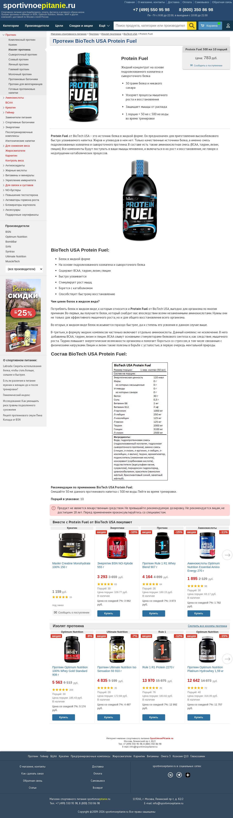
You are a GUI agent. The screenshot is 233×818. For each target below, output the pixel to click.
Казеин (13, 44)
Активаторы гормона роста (22, 199)
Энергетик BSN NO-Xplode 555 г (115, 565)
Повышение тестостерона (22, 195)
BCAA (9, 102)
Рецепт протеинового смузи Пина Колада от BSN (22, 417)
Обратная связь (222, 2)
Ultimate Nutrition (16, 256)
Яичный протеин (19, 64)
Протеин (94, 33)
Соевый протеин (19, 59)
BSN (8, 231)
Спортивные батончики (20, 122)
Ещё (102, 25)
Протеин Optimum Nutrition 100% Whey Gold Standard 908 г (70, 671)
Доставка (173, 2)
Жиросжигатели (15, 150)
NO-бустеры (13, 190)
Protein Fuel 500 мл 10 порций (206, 49)
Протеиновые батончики (23, 79)
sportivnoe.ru (39, 5)
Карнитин (11, 155)
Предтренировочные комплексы (90, 756)
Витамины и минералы (20, 175)
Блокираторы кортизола (21, 204)
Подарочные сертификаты (22, 214)
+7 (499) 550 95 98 (151, 9)
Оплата (187, 2)
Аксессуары (13, 209)
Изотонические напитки (20, 140)
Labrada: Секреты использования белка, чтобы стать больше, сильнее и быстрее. (22, 370)
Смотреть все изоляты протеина (207, 626)
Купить (108, 613)
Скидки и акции (81, 25)
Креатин (11, 107)
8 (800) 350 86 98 (196, 9)
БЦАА (53, 756)
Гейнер (10, 112)
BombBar (11, 241)
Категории (11, 25)
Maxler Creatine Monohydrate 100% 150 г (71, 565)
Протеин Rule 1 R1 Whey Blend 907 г (159, 565)
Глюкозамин (197, 756)
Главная (130, 2)
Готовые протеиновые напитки (22, 91)
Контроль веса (15, 160)
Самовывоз (202, 2)
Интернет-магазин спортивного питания (139, 738)
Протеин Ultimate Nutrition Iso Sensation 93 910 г (116, 669)
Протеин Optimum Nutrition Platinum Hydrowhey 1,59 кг (206, 669)
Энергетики (13, 127)
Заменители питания (19, 117)
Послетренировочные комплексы (19, 134)
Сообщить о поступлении (208, 65)
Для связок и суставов (19, 185)
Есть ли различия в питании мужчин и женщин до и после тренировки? (20, 385)
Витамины (153, 756)
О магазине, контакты (151, 2)
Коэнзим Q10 (180, 756)
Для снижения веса (18, 145)
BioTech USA (130, 33)
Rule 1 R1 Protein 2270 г (158, 667)
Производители (37, 25)
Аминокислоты (15, 97)
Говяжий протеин (19, 69)
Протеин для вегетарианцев (25, 84)
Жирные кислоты (16, 170)
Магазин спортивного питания (68, 33)
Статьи (32, 787)
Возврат (98, 787)
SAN (8, 246)
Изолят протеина (111, 33)
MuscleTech (13, 261)
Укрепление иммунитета (21, 180)
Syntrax (10, 251)
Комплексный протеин (22, 39)
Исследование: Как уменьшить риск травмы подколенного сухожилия (21, 405)
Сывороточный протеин (23, 54)
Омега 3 (166, 756)
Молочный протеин (20, 74)
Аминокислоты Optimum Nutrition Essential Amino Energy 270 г (204, 567)
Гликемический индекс (16, 395)
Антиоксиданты (15, 165)
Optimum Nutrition (16, 236)
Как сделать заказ (32, 773)
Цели (59, 25)
